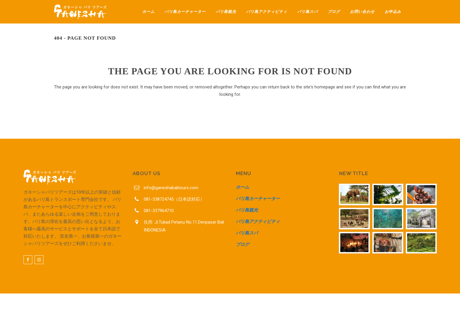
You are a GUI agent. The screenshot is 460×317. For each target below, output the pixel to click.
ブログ (242, 244)
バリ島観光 (247, 210)
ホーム (242, 187)
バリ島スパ (247, 233)
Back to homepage (230, 120)
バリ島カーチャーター (258, 198)
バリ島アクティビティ (258, 221)
